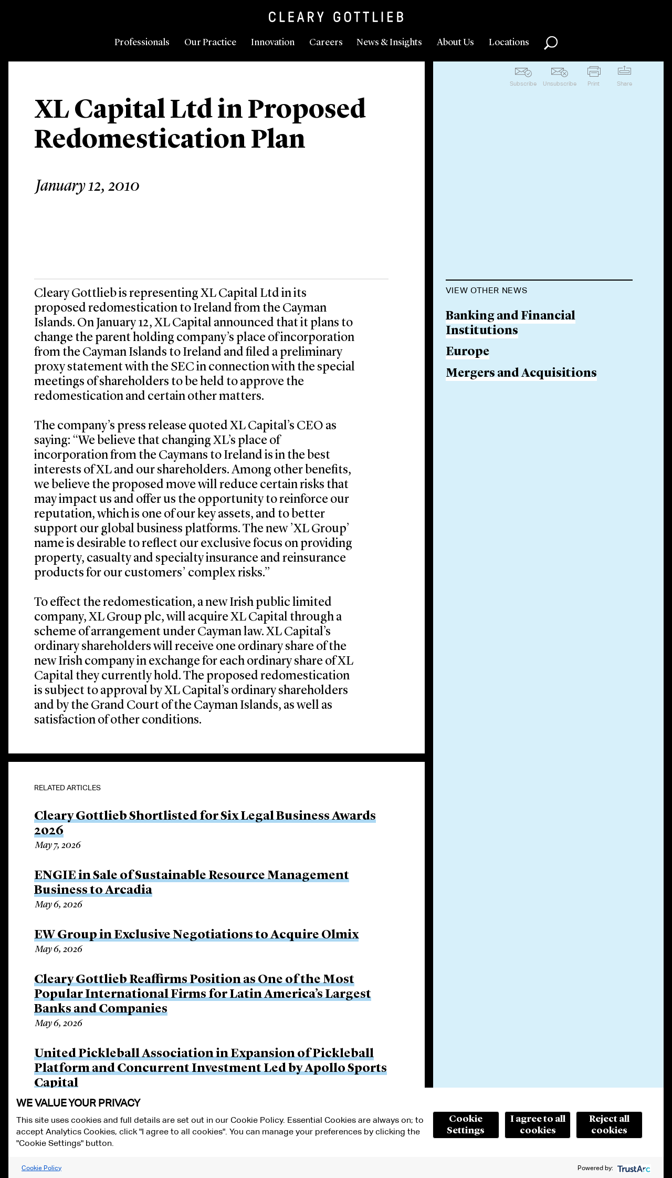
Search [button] (551, 43)
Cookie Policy (41, 1168)
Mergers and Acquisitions (521, 374)
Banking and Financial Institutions (510, 324)
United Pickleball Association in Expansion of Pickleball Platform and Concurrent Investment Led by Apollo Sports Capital (210, 1069)
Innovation (273, 42)
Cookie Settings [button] (466, 1124)
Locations (509, 42)
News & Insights (389, 42)
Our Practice (210, 42)
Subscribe (523, 83)
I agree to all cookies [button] (537, 1124)
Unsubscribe (559, 83)
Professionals (142, 42)
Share (624, 83)
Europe (467, 352)
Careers (326, 42)
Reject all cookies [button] (609, 1124)
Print (593, 83)
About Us (455, 42)
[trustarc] (633, 1167)
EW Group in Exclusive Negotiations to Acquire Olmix (196, 935)
